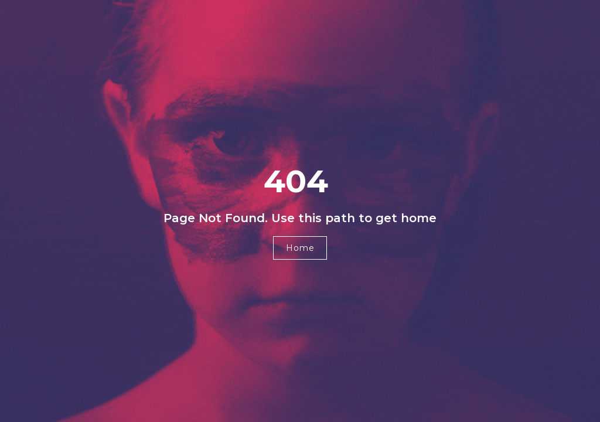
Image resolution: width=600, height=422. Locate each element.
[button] (300, 248)
